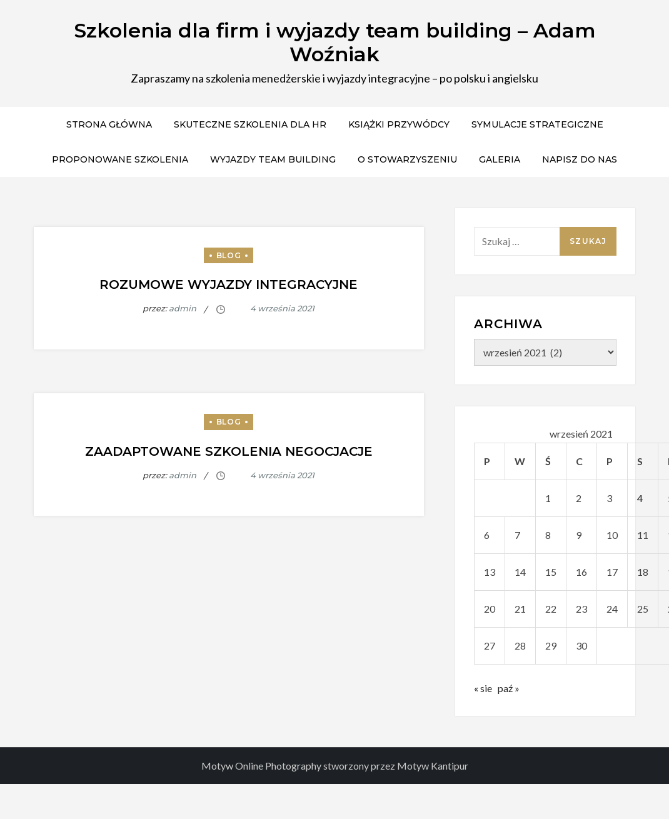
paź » (509, 688)
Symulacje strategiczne (537, 124)
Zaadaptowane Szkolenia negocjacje (229, 451)
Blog (228, 255)
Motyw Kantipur (432, 765)
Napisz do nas (579, 159)
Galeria (499, 159)
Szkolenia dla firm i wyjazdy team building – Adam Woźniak (335, 42)
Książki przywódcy (399, 124)
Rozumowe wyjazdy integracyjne (228, 284)
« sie (483, 688)
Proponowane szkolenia (120, 159)
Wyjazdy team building (273, 159)
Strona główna (109, 124)
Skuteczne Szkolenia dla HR (250, 124)
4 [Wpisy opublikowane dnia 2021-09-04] (640, 498)
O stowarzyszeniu (407, 159)
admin (182, 308)
